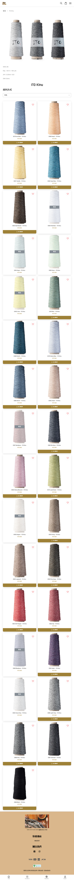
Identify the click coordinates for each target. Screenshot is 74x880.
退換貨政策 (47, 870)
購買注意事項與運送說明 (30, 870)
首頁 (4, 11)
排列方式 (7, 89)
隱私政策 (40, 870)
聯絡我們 (37, 841)
